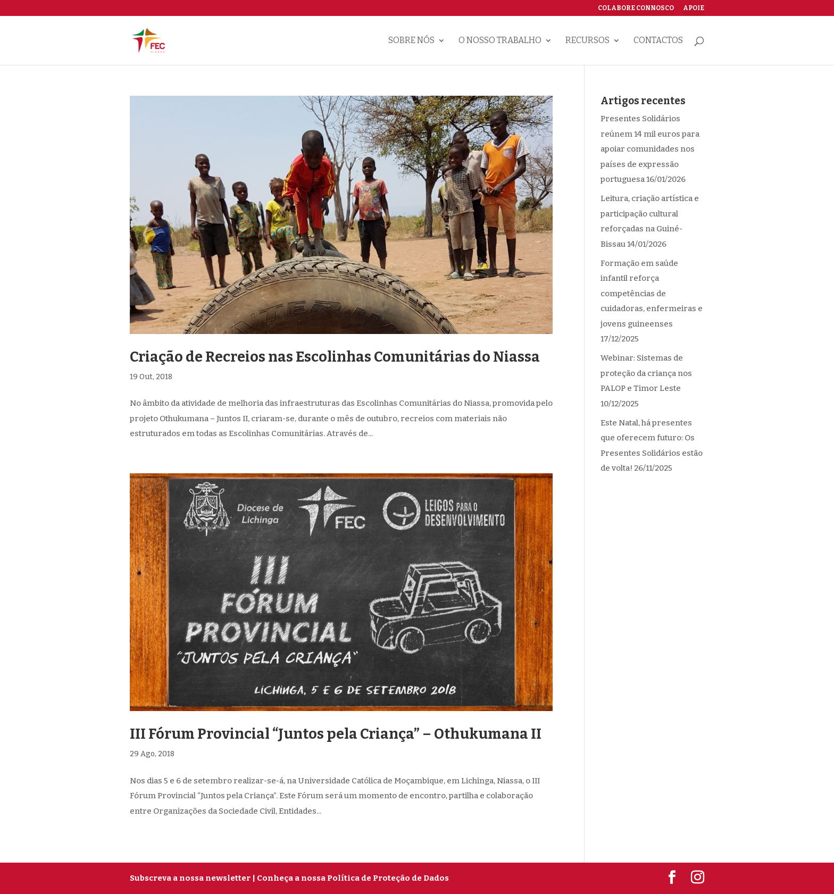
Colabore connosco (636, 8)
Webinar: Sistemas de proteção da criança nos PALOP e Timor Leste (646, 373)
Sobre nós (411, 41)
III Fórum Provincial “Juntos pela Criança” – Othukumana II (335, 733)
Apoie (693, 8)
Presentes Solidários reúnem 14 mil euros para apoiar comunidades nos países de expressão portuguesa (650, 149)
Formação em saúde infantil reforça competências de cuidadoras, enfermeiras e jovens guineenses (652, 293)
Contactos (658, 41)
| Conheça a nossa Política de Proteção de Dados (350, 878)
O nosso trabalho (499, 41)
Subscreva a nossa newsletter (190, 878)
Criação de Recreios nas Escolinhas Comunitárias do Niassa (335, 356)
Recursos (587, 41)
